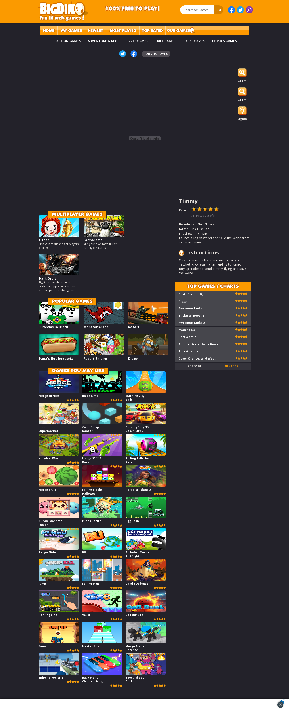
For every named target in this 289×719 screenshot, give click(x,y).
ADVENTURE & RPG (102, 41)
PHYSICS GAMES (224, 41)
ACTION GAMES (68, 41)
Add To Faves (157, 54)
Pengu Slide (47, 552)
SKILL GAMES (165, 41)
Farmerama (93, 240)
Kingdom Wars (49, 458)
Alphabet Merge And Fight (137, 554)
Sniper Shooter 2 (51, 677)
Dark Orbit (47, 278)
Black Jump (90, 396)
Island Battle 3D (94, 521)
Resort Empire (95, 358)
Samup (43, 646)
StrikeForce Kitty (191, 294)
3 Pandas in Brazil (53, 327)
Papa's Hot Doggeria (56, 358)
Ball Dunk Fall (136, 615)
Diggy (133, 358)
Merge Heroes (49, 396)
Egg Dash (132, 521)
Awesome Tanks (190, 308)
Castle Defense (137, 584)
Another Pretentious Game (198, 344)
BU (84, 552)
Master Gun (90, 646)
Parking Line (48, 615)
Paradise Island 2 (138, 490)
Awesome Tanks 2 (192, 323)
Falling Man (90, 584)
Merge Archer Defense (136, 648)
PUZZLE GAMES (136, 41)
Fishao (44, 240)
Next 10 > (232, 366)
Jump (42, 584)
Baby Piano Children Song (92, 679)
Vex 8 (86, 615)
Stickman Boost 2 (191, 315)
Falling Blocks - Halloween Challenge (93, 493)
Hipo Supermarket (48, 429)
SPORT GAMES (193, 41)
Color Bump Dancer (90, 429)
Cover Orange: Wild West (197, 358)
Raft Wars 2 (187, 337)
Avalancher (187, 330)
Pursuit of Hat (189, 351)
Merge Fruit (47, 490)
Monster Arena (96, 327)
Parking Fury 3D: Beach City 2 (138, 429)
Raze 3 (133, 327)
